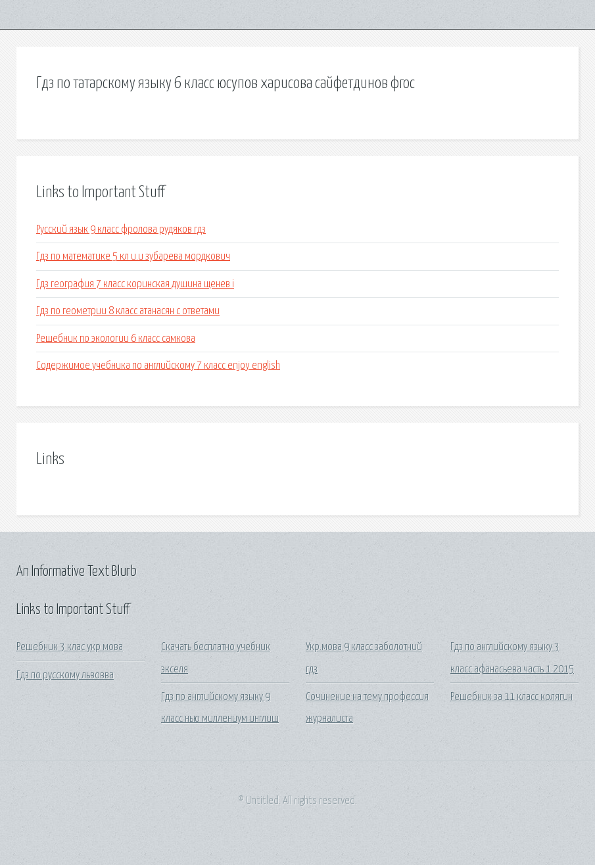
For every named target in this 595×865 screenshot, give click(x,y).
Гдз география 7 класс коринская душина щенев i (135, 284)
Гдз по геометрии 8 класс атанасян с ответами (128, 311)
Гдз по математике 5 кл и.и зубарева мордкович (133, 256)
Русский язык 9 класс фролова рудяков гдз (121, 229)
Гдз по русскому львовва (65, 675)
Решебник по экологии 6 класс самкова (115, 338)
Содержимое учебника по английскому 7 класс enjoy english (158, 365)
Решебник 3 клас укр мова (69, 647)
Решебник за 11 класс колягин (511, 697)
